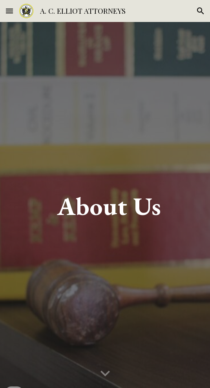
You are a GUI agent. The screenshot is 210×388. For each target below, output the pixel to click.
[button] (9, 11)
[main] (105, 205)
